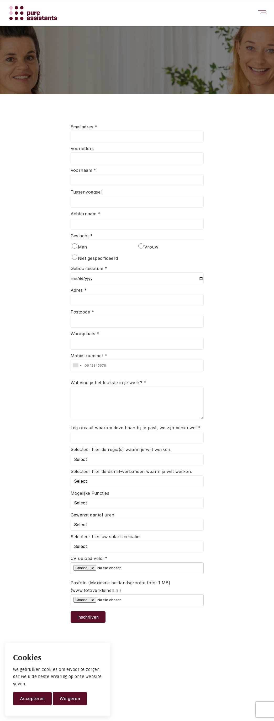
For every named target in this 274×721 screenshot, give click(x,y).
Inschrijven (88, 617)
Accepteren (32, 698)
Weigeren (70, 698)
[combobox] (77, 365)
